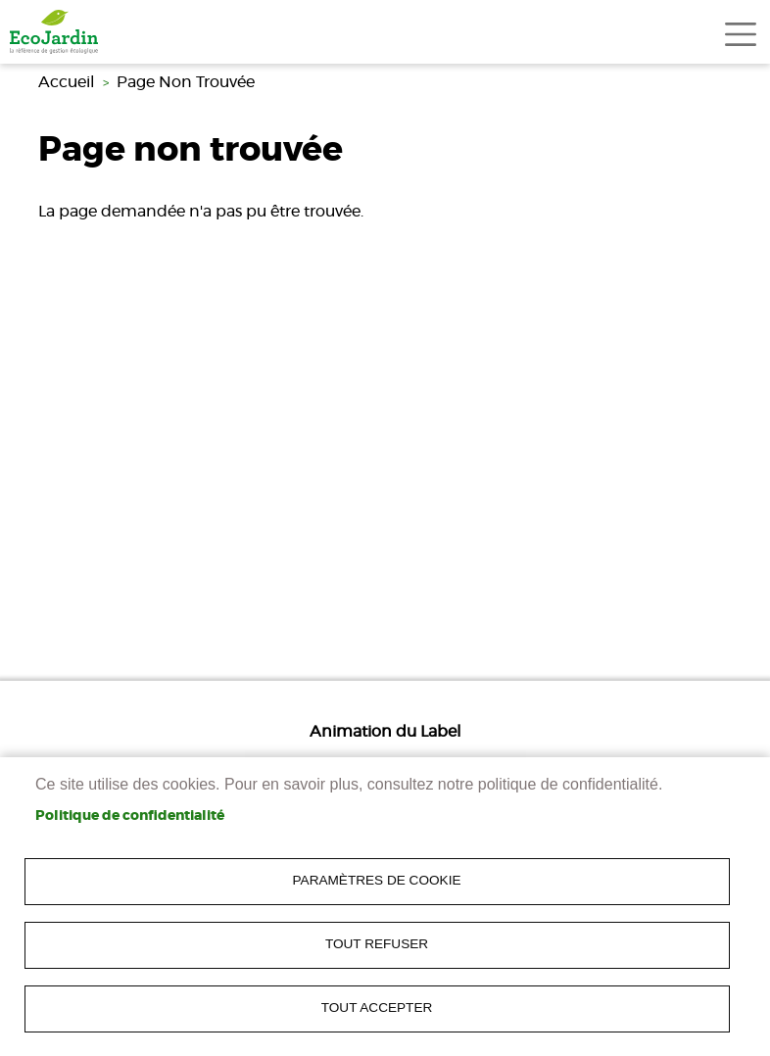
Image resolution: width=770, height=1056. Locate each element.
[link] (54, 32)
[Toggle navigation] (740, 34)
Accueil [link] (66, 82)
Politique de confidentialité (129, 816)
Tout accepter (377, 1007)
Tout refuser (376, 943)
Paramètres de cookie (377, 880)
